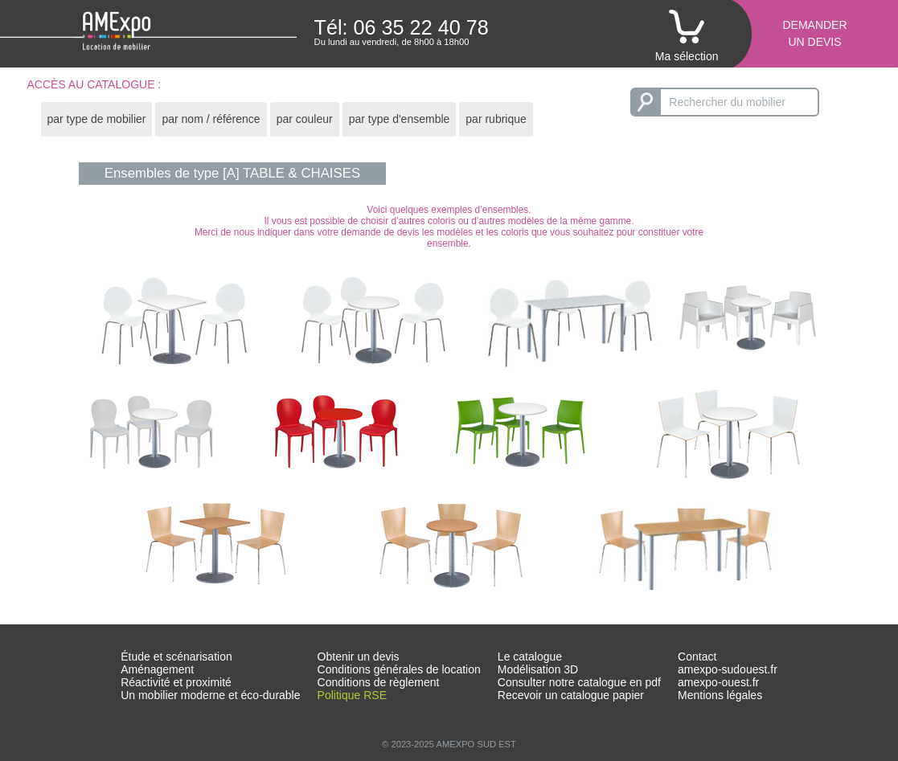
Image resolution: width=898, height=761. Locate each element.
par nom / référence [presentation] (211, 119)
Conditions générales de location (399, 669)
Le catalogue (530, 656)
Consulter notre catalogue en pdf (579, 682)
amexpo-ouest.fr (718, 682)
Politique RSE (352, 695)
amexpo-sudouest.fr (727, 669)
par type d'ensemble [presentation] (399, 119)
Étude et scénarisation (176, 656)
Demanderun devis (814, 33)
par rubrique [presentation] (496, 119)
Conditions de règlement (379, 682)
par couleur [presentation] (305, 119)
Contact (697, 656)
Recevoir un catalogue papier (571, 695)
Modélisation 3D (538, 669)
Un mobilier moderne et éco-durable (210, 695)
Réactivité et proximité (176, 682)
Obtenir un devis (359, 656)
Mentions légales (720, 695)
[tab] (97, 119)
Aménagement (157, 669)
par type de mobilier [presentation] (96, 119)
